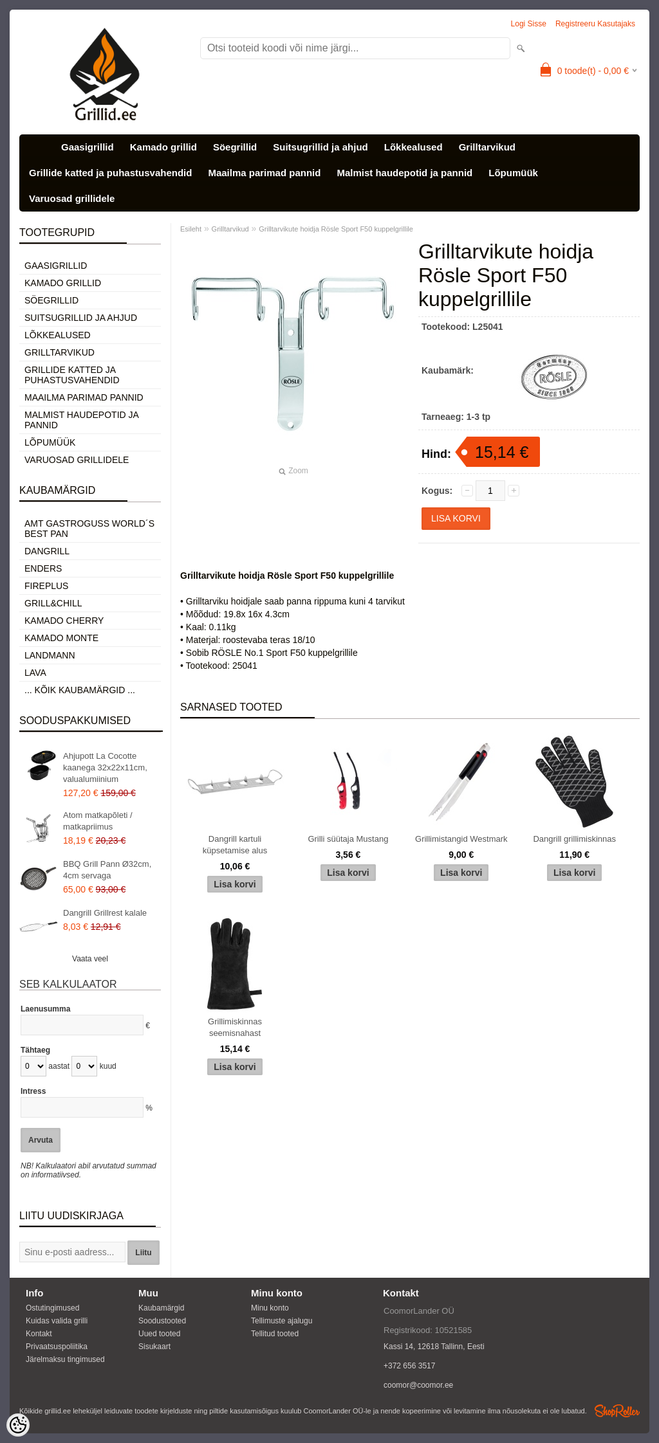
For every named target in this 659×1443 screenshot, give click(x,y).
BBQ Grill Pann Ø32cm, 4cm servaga (107, 869)
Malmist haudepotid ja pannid (404, 172)
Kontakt (39, 1333)
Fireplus (46, 586)
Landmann (49, 655)
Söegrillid (235, 146)
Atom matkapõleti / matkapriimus (98, 820)
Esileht (190, 229)
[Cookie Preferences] (18, 1425)
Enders (43, 568)
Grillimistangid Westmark (461, 839)
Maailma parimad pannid (264, 172)
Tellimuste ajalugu (281, 1320)
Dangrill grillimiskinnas (574, 839)
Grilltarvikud (487, 146)
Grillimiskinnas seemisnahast (235, 1027)
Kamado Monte (61, 638)
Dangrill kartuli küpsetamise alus (235, 844)
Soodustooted (162, 1320)
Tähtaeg (35, 1050)
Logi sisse (528, 23)
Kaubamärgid (161, 1307)
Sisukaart (154, 1346)
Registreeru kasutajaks (595, 23)
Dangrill (47, 551)
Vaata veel (90, 958)
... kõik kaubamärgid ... (79, 690)
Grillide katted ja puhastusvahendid (110, 172)
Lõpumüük (513, 172)
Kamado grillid (163, 146)
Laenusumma (45, 1008)
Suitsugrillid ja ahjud (320, 146)
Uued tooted (159, 1333)
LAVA (35, 672)
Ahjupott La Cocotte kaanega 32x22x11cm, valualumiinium (105, 767)
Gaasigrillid (87, 146)
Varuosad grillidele (72, 198)
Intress (33, 1091)
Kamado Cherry (64, 620)
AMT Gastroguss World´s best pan (89, 528)
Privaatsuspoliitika (57, 1346)
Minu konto (270, 1307)
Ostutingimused (52, 1307)
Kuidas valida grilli (57, 1320)
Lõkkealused (413, 146)
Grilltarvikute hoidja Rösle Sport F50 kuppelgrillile (336, 229)
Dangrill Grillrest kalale (105, 913)
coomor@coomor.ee (418, 1385)
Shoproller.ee (617, 1410)
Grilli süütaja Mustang (348, 839)
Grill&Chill (53, 603)
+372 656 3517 (409, 1365)
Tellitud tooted (275, 1333)
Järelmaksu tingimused (65, 1359)
